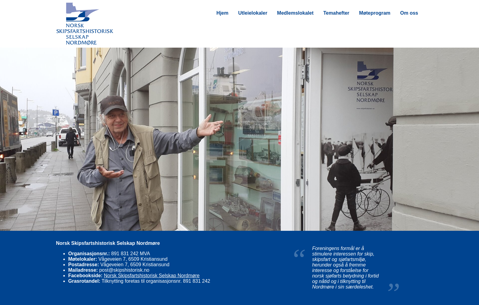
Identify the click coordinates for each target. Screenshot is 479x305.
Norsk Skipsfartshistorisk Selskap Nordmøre (151, 275)
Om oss (409, 13)
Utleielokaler (252, 13)
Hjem (222, 13)
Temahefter (336, 13)
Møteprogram (374, 13)
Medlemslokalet (295, 13)
